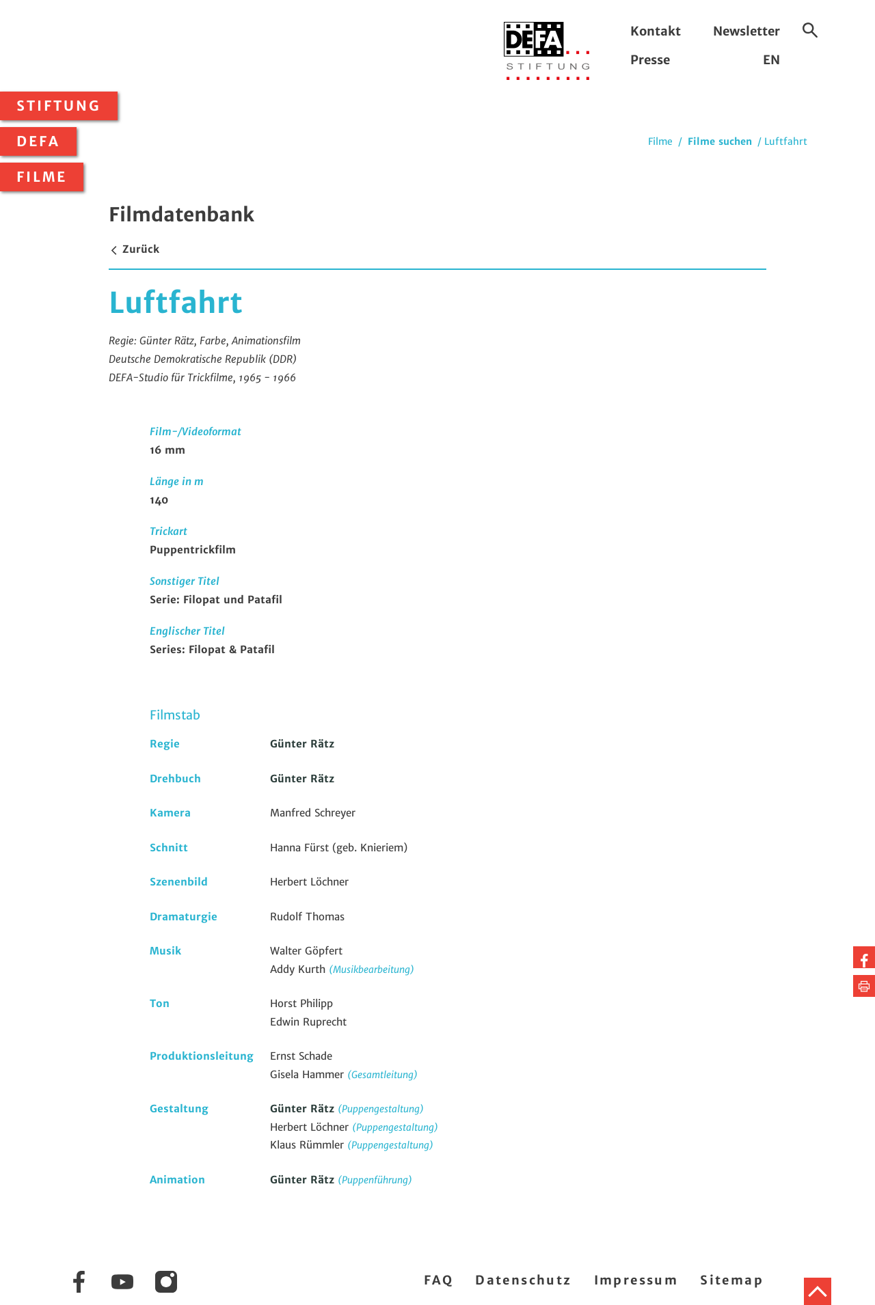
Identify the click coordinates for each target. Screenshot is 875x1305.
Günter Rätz (302, 743)
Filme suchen (720, 141)
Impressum (636, 1280)
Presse (650, 60)
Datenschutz (523, 1280)
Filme (41, 177)
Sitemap (732, 1280)
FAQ (438, 1280)
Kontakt (655, 31)
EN (771, 60)
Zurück (134, 249)
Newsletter (746, 31)
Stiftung (58, 106)
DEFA (38, 141)
